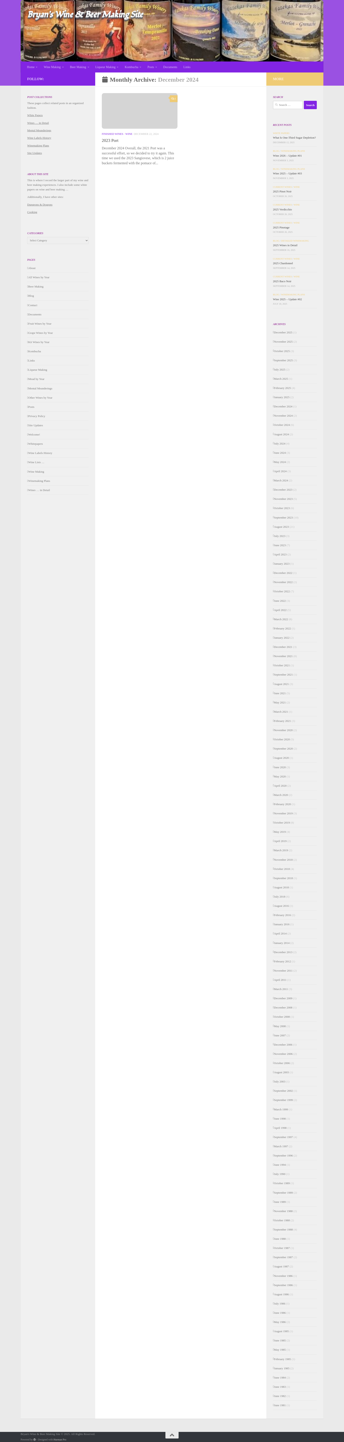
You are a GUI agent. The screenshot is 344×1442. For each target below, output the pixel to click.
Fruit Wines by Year (39, 323)
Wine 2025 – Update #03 (287, 173)
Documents (170, 67)
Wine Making (52, 67)
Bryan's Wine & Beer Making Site (85, 14)
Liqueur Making (105, 67)
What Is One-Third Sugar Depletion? (294, 137)
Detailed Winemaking (295, 240)
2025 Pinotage (281, 227)
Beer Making (78, 67)
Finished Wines (112, 135)
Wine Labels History (39, 137)
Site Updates (34, 153)
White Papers (35, 115)
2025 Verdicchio (282, 209)
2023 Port (110, 141)
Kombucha (131, 67)
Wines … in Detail (38, 123)
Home (30, 67)
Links (186, 67)
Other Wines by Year (40, 397)
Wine (128, 135)
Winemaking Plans (38, 145)
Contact (32, 305)
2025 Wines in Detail (285, 245)
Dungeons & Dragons (39, 204)
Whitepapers (35, 443)
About (32, 268)
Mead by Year (36, 379)
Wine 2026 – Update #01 (287, 155)
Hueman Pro (60, 1439)
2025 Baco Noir (282, 281)
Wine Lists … (36, 462)
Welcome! (34, 434)
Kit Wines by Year (39, 342)
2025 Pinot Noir (282, 191)
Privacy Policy (36, 416)
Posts (150, 67)
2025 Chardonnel (283, 263)
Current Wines (282, 187)
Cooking (32, 212)
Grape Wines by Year (40, 332)
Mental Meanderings (39, 130)
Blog (31, 295)
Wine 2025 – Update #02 (287, 299)
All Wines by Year (39, 277)
